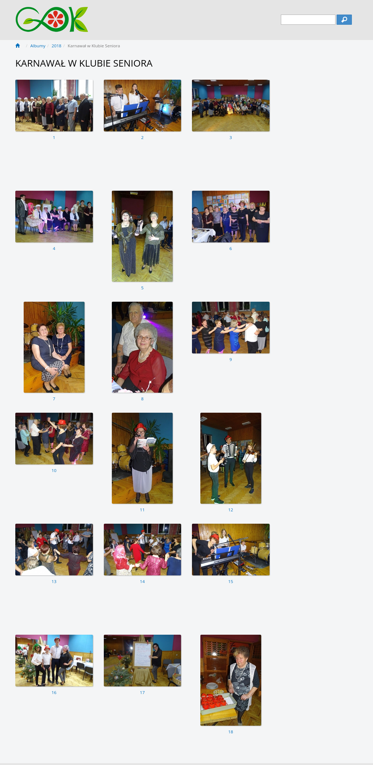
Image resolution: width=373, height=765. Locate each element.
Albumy (37, 45)
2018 (57, 45)
